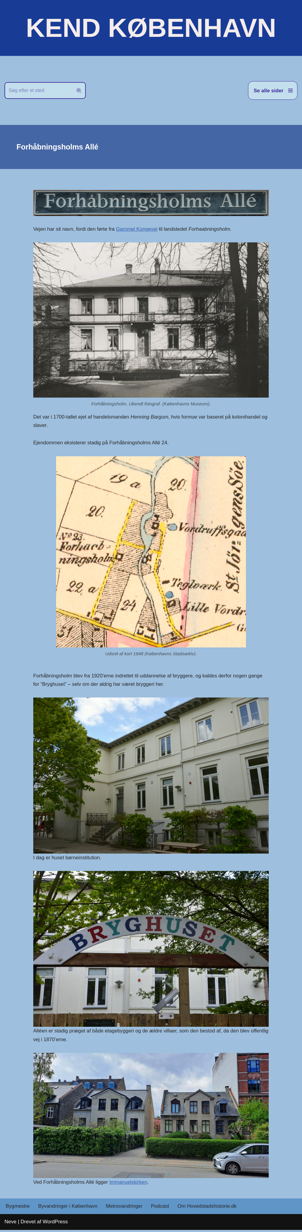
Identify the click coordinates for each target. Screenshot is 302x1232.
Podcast (161, 1208)
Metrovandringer (125, 1208)
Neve (10, 1224)
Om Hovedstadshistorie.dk (209, 1208)
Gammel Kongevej (138, 229)
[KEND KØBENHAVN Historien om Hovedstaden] (151, 27)
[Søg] (38, 90)
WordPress (55, 1224)
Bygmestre (18, 1208)
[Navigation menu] (273, 90)
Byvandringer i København (68, 1208)
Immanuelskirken (129, 1184)
